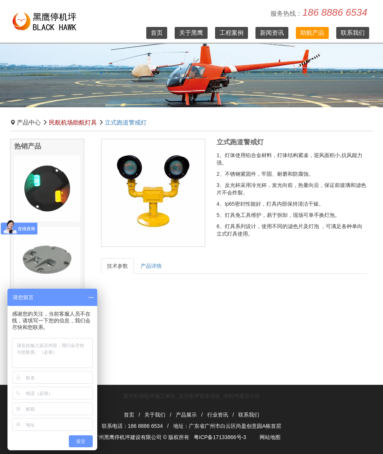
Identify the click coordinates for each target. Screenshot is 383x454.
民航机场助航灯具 (73, 122)
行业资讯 (217, 415)
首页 (157, 33)
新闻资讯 (272, 33)
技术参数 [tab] (117, 266)
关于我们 (154, 415)
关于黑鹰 (191, 33)
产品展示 (186, 415)
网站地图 (270, 437)
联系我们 (353, 33)
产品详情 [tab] (151, 266)
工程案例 (231, 33)
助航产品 (312, 33)
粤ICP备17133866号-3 (220, 437)
